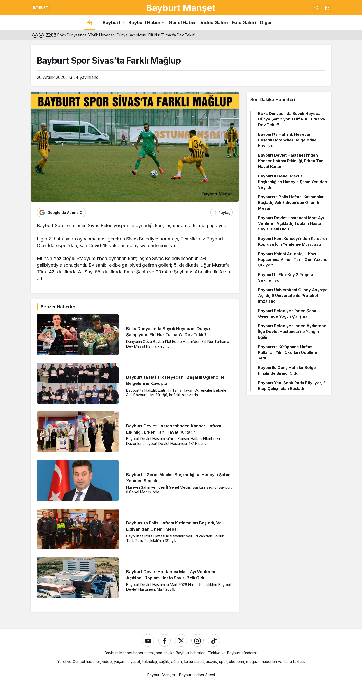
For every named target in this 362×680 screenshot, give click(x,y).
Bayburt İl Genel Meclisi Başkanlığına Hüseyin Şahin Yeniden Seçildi (292, 182)
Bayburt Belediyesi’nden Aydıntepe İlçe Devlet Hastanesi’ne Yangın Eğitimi (292, 331)
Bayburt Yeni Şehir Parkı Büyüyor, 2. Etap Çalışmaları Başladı (292, 385)
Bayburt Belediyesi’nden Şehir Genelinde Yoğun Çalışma (287, 313)
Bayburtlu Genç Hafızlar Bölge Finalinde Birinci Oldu (287, 370)
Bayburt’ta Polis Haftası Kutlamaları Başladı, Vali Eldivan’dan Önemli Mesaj (291, 202)
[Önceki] (35, 35)
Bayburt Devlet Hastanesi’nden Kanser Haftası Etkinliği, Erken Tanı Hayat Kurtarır (291, 161)
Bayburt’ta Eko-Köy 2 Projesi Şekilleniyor (285, 277)
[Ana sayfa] (90, 22)
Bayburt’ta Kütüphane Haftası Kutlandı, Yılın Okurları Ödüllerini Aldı (288, 352)
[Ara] (316, 8)
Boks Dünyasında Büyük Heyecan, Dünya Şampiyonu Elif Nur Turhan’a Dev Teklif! (291, 119)
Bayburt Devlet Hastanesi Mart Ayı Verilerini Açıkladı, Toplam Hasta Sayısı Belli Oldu (291, 223)
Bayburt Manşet (181, 7)
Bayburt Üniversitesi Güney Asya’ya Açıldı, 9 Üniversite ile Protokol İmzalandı (293, 295)
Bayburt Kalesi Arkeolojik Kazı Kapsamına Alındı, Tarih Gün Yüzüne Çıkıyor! (293, 259)
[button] (327, 8)
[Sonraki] (41, 35)
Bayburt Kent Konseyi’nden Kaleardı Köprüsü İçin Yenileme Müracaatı (292, 241)
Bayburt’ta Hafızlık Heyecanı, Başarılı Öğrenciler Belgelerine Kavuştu (287, 140)
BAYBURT (40, 8)
